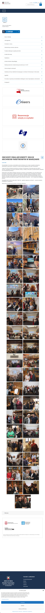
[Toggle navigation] (4, 11)
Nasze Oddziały (8, 36)
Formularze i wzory (8, 43)
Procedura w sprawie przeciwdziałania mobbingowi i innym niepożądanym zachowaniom (22, 78)
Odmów (22, 605)
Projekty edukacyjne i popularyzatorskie (13, 50)
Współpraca (7, 57)
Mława (24, 581)
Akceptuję (22, 602)
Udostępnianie (7, 40)
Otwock (24, 584)
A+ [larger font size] (36, 2)
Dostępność (7, 82)
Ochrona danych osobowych (10, 68)
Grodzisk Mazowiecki (27, 579)
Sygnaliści (6, 75)
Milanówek (25, 586)
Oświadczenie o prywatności (27, 611)
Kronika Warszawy (8, 54)
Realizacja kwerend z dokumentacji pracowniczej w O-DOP (16, 64)
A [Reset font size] (34, 2)
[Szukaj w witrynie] (40, 4)
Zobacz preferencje (22, 608)
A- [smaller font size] (33, 2)
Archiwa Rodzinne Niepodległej (11, 61)
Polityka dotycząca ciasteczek (17, 611)
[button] (43, 590)
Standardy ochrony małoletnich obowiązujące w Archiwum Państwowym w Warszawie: (22, 71)
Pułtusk (24, 582)
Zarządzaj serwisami (5, 599)
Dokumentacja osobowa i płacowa (11, 47)
